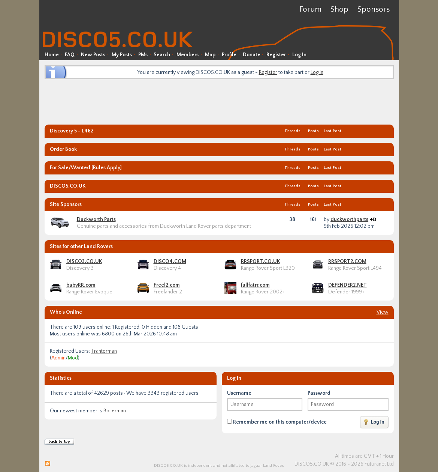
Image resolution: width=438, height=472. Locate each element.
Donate (251, 55)
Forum (310, 9)
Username (239, 393)
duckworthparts (349, 219)
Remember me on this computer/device (277, 422)
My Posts (122, 55)
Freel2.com (167, 285)
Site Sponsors (66, 204)
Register (276, 55)
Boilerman (114, 411)
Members (187, 55)
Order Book (63, 149)
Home (52, 55)
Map (210, 55)
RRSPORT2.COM (347, 262)
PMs (143, 55)
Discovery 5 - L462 (71, 131)
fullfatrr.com (255, 285)
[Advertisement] (219, 101)
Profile (229, 55)
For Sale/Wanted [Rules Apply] (86, 168)
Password (319, 393)
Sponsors (373, 9)
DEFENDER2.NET (347, 285)
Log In (299, 55)
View (383, 312)
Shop (339, 9)
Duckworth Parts (96, 219)
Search (162, 55)
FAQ (70, 55)
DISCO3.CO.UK (84, 262)
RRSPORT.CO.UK (260, 262)
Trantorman (104, 351)
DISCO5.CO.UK (67, 186)
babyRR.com (81, 285)
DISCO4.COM (170, 262)
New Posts (93, 55)
